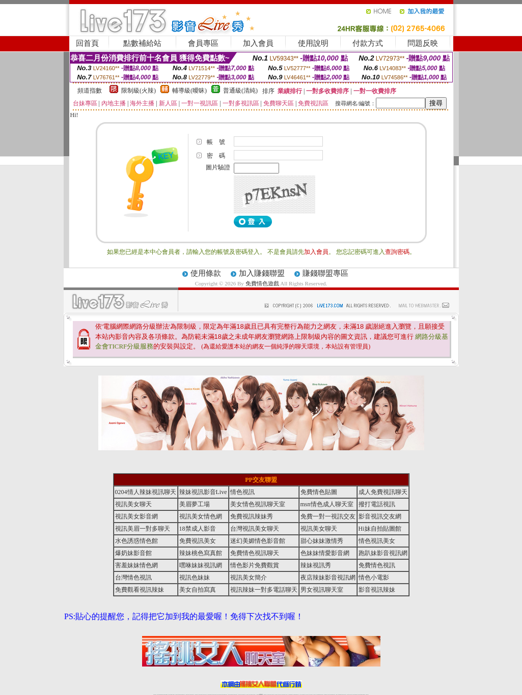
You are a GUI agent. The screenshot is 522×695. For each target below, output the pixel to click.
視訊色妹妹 (194, 577)
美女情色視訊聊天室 (257, 504)
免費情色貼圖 (318, 492)
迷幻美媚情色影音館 (257, 540)
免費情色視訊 (377, 565)
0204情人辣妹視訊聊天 (145, 492)
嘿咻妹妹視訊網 (200, 565)
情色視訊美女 (377, 540)
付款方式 (367, 43)
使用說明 (313, 43)
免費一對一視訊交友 (327, 516)
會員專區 (203, 43)
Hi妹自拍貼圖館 (380, 528)
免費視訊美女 (197, 540)
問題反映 (422, 43)
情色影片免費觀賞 (254, 565)
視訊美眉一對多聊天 (142, 528)
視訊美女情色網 (200, 516)
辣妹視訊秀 (315, 565)
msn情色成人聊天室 (326, 504)
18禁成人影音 (197, 528)
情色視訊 (242, 492)
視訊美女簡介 (248, 577)
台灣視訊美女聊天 (254, 528)
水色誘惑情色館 (136, 540)
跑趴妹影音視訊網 (383, 553)
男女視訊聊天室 (321, 589)
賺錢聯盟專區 (325, 273)
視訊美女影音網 (136, 516)
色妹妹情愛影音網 (324, 553)
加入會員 (258, 43)
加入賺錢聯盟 (262, 273)
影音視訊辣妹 (377, 589)
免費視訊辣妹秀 (251, 516)
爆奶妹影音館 (133, 553)
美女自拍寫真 (197, 589)
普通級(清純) (240, 90)
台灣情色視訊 (133, 577)
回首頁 (87, 43)
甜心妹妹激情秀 (321, 540)
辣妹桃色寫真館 (200, 553)
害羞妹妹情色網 (136, 565)
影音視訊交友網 (380, 516)
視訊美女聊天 (133, 504)
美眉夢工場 (194, 504)
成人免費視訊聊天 (383, 492)
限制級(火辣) (138, 90)
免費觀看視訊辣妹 (139, 589)
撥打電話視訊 (377, 504)
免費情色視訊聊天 (254, 553)
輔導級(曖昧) (189, 90)
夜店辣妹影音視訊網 (327, 577)
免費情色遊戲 (262, 283)
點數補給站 (142, 43)
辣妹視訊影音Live (203, 492)
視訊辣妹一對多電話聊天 (263, 589)
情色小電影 (374, 577)
